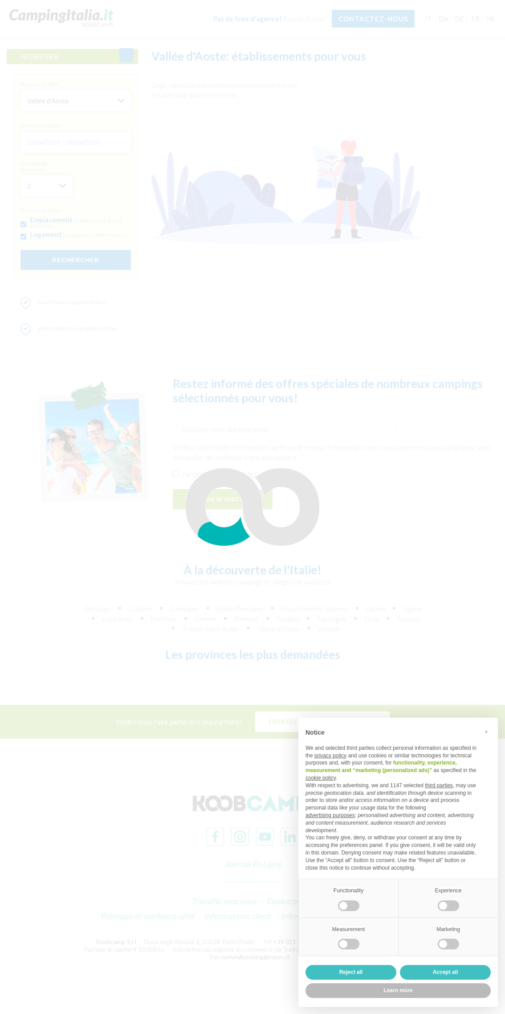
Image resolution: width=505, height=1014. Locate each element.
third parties (439, 785)
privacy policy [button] (330, 755)
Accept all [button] (445, 972)
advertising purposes (330, 815)
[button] (486, 732)
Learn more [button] (397, 990)
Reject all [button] (351, 972)
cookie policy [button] (320, 778)
